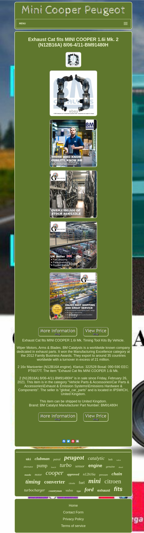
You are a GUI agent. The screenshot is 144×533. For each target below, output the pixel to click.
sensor (80, 466)
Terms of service (73, 526)
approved (73, 474)
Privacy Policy (73, 519)
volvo (69, 490)
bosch (53, 467)
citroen (112, 481)
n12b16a (89, 474)
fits (118, 489)
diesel (121, 467)
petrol (57, 459)
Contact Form (73, 512)
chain (117, 473)
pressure (103, 474)
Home (73, 505)
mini (94, 481)
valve (118, 460)
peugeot (74, 457)
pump (42, 465)
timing (33, 481)
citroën (72, 483)
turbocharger (34, 490)
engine (95, 465)
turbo (66, 465)
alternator (28, 466)
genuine (110, 466)
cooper (54, 472)
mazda (28, 474)
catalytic (96, 458)
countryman (55, 491)
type (79, 491)
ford (89, 489)
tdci (28, 459)
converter (54, 482)
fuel (82, 483)
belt (110, 459)
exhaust (103, 490)
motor (38, 474)
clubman (42, 458)
